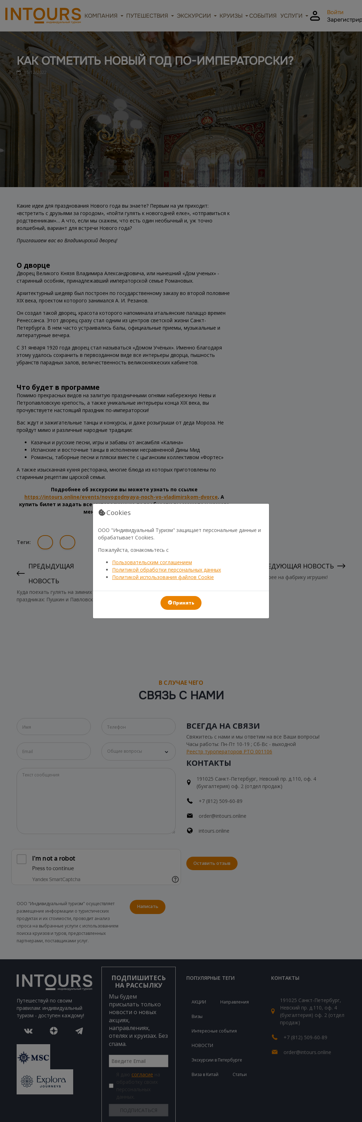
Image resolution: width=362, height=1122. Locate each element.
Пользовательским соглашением (152, 562)
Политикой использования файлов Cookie (163, 577)
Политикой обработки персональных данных (166, 569)
